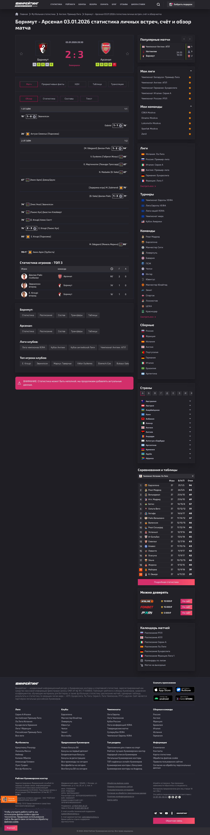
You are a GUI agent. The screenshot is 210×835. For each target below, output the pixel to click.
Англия (145, 347)
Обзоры (93, 4)
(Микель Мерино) (110, 244)
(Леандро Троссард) (109, 164)
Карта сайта (112, 800)
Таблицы (92, 315)
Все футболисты (23, 769)
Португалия (148, 352)
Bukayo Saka (123, 363)
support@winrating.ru (70, 814)
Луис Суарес (21, 765)
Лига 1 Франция (23, 728)
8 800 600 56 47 (82, 808)
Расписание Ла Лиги (151, 646)
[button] (166, 401)
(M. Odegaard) (90, 148)
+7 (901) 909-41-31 (79, 806)
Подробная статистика (166, 582)
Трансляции (117, 84)
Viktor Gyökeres (84, 363)
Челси (146, 268)
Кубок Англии (58, 347)
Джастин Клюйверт (52, 212)
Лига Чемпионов (115, 718)
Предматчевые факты (53, 84)
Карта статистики (162, 754)
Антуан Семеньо (39, 134)
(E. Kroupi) (35, 220)
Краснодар (149, 311)
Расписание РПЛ (150, 633)
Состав (61, 315)
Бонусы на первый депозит (74, 751)
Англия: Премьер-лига (153, 170)
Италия (146, 363)
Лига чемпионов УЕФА (33, 347)
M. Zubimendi (112, 187)
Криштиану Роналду (25, 747)
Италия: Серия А (150, 164)
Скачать (104, 4)
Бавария (148, 258)
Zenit (144, 134)
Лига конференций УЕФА (119, 725)
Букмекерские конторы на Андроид (124, 769)
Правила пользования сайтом (168, 762)
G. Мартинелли (91, 164)
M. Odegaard (95, 244)
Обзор (29, 98)
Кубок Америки (150, 221)
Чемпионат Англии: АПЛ (113, 347)
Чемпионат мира (150, 216)
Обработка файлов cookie (165, 758)
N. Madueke (104, 172)
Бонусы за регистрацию (73, 758)
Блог (114, 4)
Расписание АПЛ (150, 637)
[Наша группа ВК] (161, 813)
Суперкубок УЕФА (116, 732)
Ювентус (148, 279)
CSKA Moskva (148, 112)
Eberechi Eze (104, 363)
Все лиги (19, 736)
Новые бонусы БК (70, 747)
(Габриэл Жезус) (110, 156)
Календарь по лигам (153, 660)
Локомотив (149, 300)
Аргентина (147, 373)
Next (190, 39)
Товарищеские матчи (117, 728)
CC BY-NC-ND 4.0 (167, 797)
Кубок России (114, 721)
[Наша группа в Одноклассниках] (172, 813)
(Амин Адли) (36, 180)
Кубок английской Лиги (83, 347)
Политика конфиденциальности (120, 797)
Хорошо (11, 828)
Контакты (158, 751)
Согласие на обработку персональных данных (172, 766)
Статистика (56, 4)
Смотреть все (147, 186)
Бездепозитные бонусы (73, 754)
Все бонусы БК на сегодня (74, 769)
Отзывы (124, 4)
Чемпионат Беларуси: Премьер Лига (160, 77)
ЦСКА (146, 306)
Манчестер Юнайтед (154, 284)
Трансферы (77, 315)
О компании (159, 747)
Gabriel (108, 125)
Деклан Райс (104, 148)
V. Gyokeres (96, 156)
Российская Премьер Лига (28, 732)
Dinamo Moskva (149, 118)
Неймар (19, 754)
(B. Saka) (115, 172)
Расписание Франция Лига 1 (155, 656)
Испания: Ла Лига (152, 154)
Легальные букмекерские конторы (124, 758)
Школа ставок (138, 4)
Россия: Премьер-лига (153, 159)
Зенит (146, 290)
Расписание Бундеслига (153, 651)
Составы (69, 98)
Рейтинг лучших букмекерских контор (126, 751)
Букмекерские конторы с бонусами (124, 765)
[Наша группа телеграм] (155, 813)
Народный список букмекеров (122, 754)
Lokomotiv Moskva (151, 123)
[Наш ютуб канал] (166, 813)
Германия (147, 357)
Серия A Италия (23, 714)
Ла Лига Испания (23, 721)
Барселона (149, 242)
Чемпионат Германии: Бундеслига (159, 88)
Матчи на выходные (153, 665)
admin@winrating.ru (90, 817)
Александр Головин (24, 762)
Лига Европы (113, 714)
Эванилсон (43, 116)
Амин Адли (38, 252)
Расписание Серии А (151, 642)
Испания (148, 341)
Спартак (148, 295)
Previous (184, 39)
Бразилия (147, 368)
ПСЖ (146, 263)
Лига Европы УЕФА (152, 205)
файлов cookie (11, 822)
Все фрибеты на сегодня (73, 765)
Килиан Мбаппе (23, 758)
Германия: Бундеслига (153, 175)
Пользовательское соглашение (120, 790)
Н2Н (77, 84)
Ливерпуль (149, 252)
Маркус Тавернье (62, 363)
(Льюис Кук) (36, 212)
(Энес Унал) (36, 204)
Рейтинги (70, 4)
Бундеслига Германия (26, 725)
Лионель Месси (23, 751)
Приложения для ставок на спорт (123, 747)
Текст (89, 98)
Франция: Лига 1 (150, 180)
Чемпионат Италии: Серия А (156, 93)
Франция (146, 336)
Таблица (97, 84)
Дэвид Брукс (49, 180)
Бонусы (82, 4)
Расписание (46, 315)
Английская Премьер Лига (28, 718)
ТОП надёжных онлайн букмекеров (124, 762)
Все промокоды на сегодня (74, 762)
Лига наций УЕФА (151, 211)
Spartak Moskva (149, 128)
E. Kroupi (42, 228)
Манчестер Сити (152, 247)
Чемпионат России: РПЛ (154, 98)
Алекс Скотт (46, 220)
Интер (146, 274)
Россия (145, 331)
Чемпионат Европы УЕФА (155, 200)
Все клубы (66, 736)
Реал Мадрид (150, 236)
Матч (29, 84)
